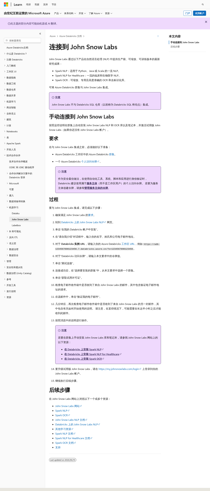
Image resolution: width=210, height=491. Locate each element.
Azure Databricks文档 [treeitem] (17, 47)
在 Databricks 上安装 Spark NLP (82, 349)
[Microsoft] (6, 4)
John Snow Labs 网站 (67, 406)
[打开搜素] (203, 4)
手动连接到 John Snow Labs (184, 42)
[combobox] (22, 40)
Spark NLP (61, 410)
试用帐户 (199, 13)
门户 (187, 13)
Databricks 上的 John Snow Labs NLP (82, 222)
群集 (111, 154)
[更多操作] (158, 36)
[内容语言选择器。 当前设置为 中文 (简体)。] (13, 485)
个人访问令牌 (89, 161)
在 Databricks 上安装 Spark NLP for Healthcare (91, 354)
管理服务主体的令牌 (96, 188)
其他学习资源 (63, 429)
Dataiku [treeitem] (16, 213)
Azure (52, 36)
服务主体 (92, 183)
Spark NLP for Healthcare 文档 (72, 438)
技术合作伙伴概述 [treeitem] (18, 161)
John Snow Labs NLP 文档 (70, 419)
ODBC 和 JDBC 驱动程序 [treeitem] (21, 167)
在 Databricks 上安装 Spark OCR (83, 358)
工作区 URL (128, 243)
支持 (58, 447)
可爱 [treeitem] (11, 189)
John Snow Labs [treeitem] (20, 219)
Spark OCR (61, 415)
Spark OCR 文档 (64, 442)
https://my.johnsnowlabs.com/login (119, 369)
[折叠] (40, 34)
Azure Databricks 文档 (70, 36)
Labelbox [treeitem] (16, 225)
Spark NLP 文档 (64, 433)
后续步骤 (175, 46)
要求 (90, 215)
